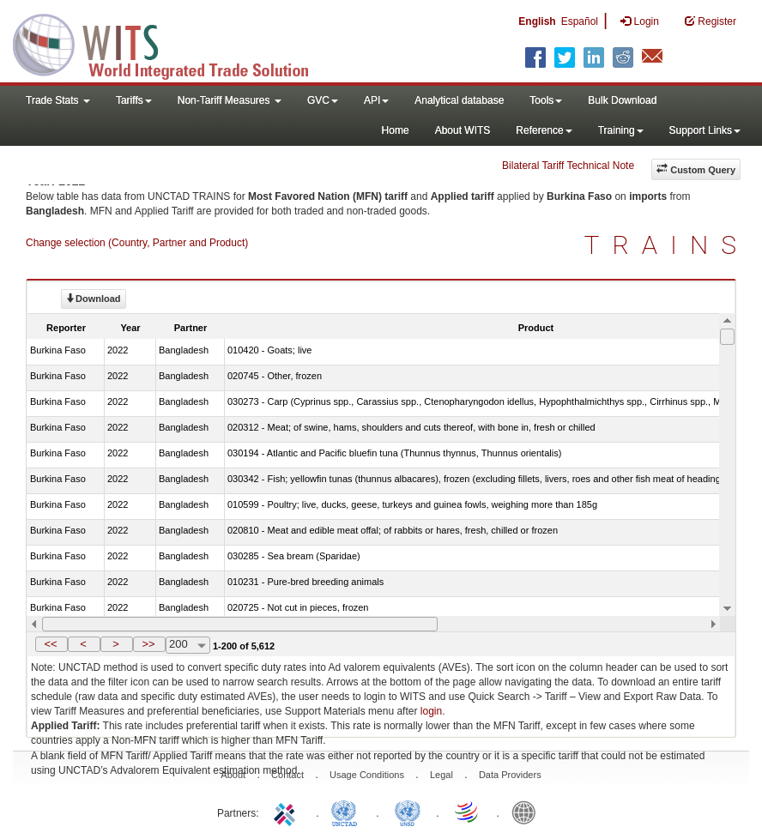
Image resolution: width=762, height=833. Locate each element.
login (431, 711)
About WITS (463, 130)
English (536, 21)
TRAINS (666, 245)
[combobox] (188, 645)
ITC (287, 811)
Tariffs (134, 100)
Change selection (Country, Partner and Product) (137, 243)
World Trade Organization (468, 811)
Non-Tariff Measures (229, 100)
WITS (171, 43)
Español (579, 21)
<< (50, 643)
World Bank (528, 811)
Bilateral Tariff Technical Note (568, 166)
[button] (51, 644)
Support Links (705, 130)
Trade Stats (58, 100)
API (376, 100)
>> (148, 643)
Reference (544, 130)
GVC (322, 100)
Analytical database (459, 100)
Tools (545, 100)
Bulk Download (622, 100)
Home (395, 130)
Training (621, 130)
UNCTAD (347, 811)
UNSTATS (407, 811)
